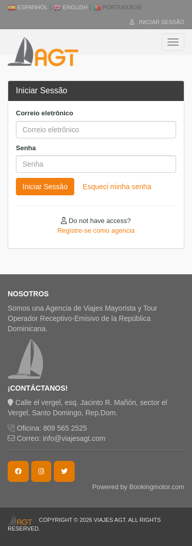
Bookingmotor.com (156, 487)
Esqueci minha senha (117, 187)
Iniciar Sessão (157, 22)
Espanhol (28, 7)
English (70, 7)
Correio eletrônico (44, 113)
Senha (26, 148)
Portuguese (117, 7)
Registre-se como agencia (96, 230)
